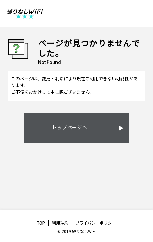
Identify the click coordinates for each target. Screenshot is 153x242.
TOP (41, 223)
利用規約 (60, 223)
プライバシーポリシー (95, 223)
